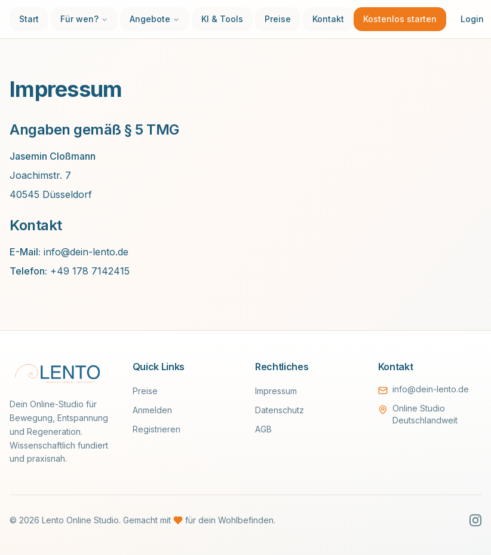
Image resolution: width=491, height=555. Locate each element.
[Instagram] (475, 520)
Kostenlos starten (400, 19)
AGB (263, 429)
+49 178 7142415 (90, 271)
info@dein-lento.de (86, 252)
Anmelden (152, 410)
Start (29, 19)
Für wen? (84, 19)
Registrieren (156, 429)
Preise (278, 19)
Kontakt (328, 19)
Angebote (155, 19)
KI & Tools (222, 19)
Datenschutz (279, 410)
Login (472, 19)
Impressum (276, 391)
